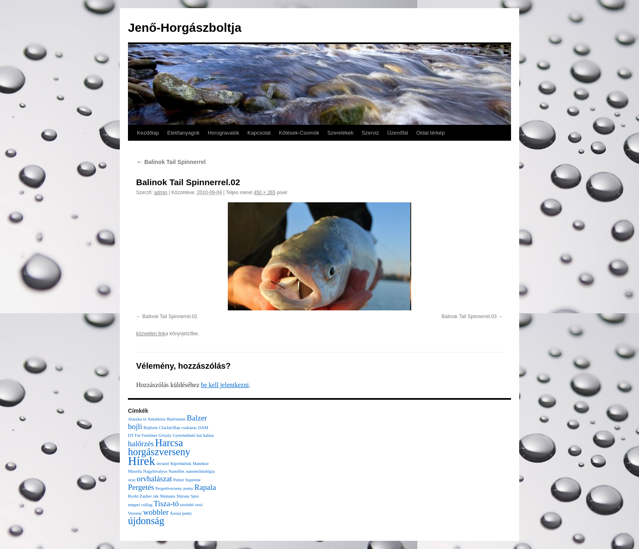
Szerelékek (340, 133)
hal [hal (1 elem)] (199, 435)
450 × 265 (264, 192)
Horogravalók (223, 133)
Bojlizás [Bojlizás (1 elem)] (150, 427)
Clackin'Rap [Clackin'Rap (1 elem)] (169, 427)
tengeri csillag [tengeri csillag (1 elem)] (140, 505)
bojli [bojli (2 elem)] (135, 426)
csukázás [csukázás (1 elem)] (189, 427)
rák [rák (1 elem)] (156, 496)
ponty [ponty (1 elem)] (188, 488)
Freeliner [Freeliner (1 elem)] (149, 435)
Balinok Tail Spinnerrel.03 (468, 316)
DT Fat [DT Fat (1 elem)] (134, 435)
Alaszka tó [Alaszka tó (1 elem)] (137, 419)
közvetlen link (150, 333)
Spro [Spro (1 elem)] (195, 496)
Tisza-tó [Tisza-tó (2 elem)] (166, 503)
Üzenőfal (397, 133)
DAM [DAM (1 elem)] (203, 427)
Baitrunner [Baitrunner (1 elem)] (176, 419)
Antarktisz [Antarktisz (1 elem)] (156, 419)
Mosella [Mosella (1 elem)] (135, 471)
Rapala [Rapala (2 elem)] (205, 487)
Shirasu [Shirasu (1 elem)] (182, 496)
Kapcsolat (259, 133)
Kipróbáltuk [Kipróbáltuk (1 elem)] (181, 463)
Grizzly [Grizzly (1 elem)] (165, 435)
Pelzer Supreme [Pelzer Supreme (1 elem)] (187, 480)
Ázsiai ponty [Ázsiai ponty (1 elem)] (181, 513)
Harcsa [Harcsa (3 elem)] (169, 442)
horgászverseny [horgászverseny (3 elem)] (159, 451)
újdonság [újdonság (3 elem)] (146, 520)
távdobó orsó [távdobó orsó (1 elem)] (191, 505)
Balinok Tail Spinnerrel (171, 162)
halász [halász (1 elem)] (208, 435)
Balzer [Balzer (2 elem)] (197, 418)
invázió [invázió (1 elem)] (162, 463)
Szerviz (370, 133)
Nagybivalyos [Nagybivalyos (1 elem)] (155, 471)
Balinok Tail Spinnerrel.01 (169, 316)
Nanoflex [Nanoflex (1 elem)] (177, 471)
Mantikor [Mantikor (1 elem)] (201, 463)
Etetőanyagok (183, 133)
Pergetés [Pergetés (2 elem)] (141, 487)
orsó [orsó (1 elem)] (131, 480)
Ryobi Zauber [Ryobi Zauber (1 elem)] (140, 496)
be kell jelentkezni (225, 384)
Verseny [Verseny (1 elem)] (135, 513)
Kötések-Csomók (299, 133)
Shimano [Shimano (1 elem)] (167, 496)
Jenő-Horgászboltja (184, 27)
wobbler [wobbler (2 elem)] (155, 512)
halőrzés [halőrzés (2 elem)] (141, 443)
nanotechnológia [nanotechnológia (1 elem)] (200, 471)
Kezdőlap (148, 133)
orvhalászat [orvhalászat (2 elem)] (154, 478)
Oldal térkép (430, 133)
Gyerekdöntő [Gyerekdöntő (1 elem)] (184, 435)
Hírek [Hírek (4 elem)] (141, 460)
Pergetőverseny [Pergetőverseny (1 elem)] (168, 488)
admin (160, 192)
